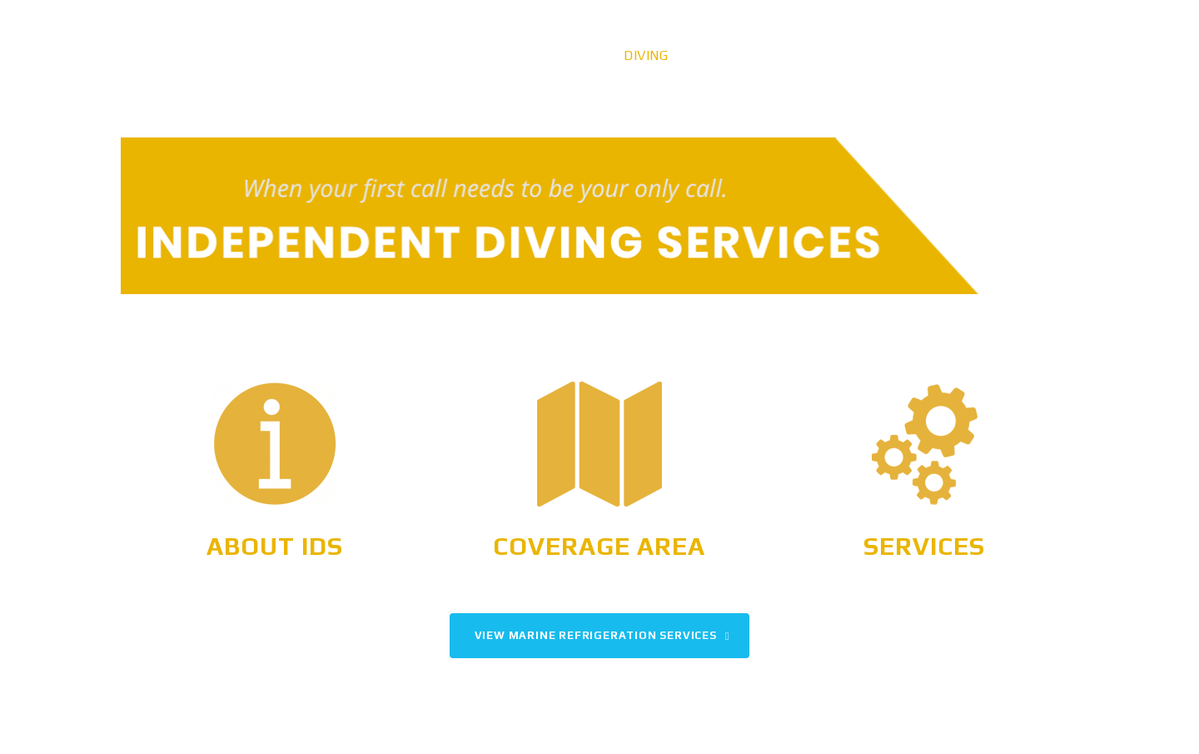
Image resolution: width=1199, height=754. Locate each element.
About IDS (274, 546)
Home (579, 55)
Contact (1027, 55)
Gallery (855, 55)
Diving (646, 55)
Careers (940, 55)
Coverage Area (599, 546)
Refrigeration (746, 55)
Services (924, 546)
